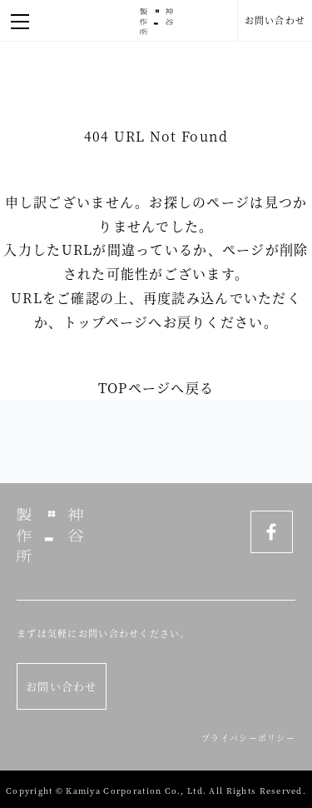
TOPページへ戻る (156, 387)
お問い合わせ (275, 20)
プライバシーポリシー (248, 737)
